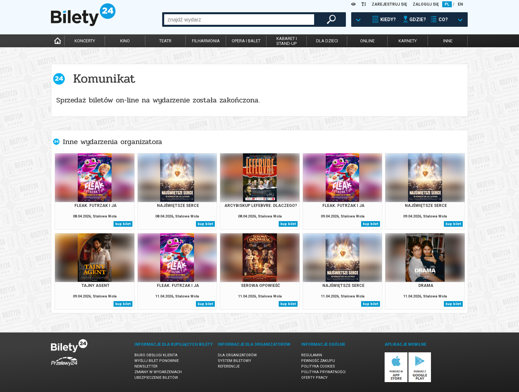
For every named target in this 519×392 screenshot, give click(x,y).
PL (447, 4)
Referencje (229, 366)
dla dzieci (327, 40)
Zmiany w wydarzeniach (158, 372)
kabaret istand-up (286, 41)
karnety (408, 40)
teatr (165, 40)
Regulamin (311, 355)
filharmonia (206, 40)
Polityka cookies (318, 366)
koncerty (84, 40)
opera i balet (246, 40)
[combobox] (239, 19)
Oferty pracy (314, 377)
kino (125, 40)
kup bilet (123, 224)
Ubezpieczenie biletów (156, 377)
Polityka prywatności (323, 372)
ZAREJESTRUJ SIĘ (389, 4)
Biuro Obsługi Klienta (155, 355)
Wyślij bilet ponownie (156, 361)
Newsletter (146, 366)
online (367, 40)
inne (447, 40)
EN (460, 4)
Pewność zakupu (318, 361)
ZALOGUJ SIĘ (426, 4)
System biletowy (234, 361)
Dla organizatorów (237, 355)
